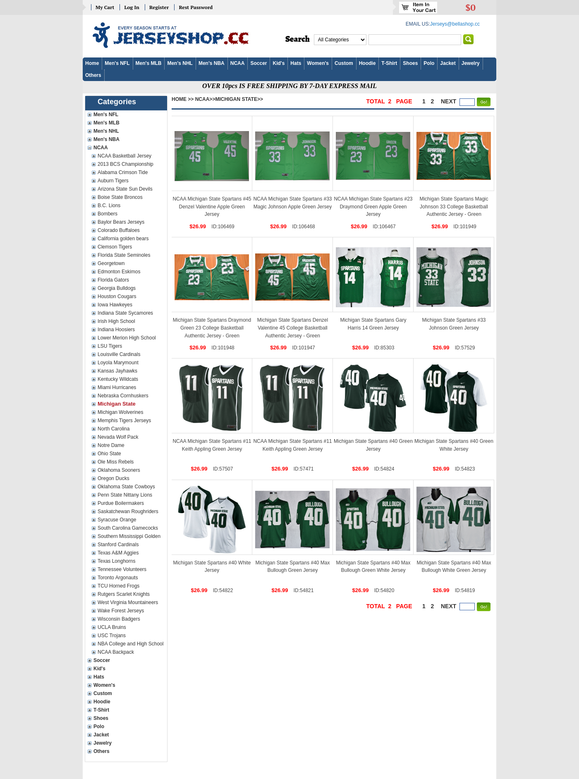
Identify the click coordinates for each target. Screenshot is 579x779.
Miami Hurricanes (117, 387)
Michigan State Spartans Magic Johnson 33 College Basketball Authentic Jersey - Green (453, 206)
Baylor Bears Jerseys (121, 222)
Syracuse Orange (117, 520)
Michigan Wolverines (121, 412)
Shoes (410, 63)
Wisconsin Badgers (119, 619)
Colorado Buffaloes (119, 230)
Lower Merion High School (127, 338)
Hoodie (367, 63)
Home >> (183, 99)
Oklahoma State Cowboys (126, 487)
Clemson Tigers (115, 247)
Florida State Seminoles (124, 255)
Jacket (447, 63)
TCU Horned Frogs (118, 586)
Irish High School (116, 321)
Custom (344, 63)
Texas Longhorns (116, 561)
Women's (318, 63)
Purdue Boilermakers (121, 503)
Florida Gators (113, 280)
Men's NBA (212, 63)
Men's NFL (117, 63)
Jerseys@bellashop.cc (455, 24)
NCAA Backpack (116, 652)
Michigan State (117, 404)
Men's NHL (180, 63)
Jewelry (471, 63)
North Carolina (113, 429)
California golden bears (123, 238)
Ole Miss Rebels (116, 462)
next (448, 101)
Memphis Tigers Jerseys (124, 420)
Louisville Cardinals (119, 354)
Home (92, 63)
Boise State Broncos (120, 197)
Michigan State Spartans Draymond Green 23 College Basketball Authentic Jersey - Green (212, 327)
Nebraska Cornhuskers (123, 396)
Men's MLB (149, 63)
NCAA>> (205, 99)
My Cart (105, 7)
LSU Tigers (110, 346)
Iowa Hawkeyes (115, 305)
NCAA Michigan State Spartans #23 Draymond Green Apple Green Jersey (373, 206)
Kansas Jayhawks (117, 371)
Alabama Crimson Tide (123, 172)
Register (159, 7)
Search (297, 39)
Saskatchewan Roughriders (128, 511)
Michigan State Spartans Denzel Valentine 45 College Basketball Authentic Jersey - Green (292, 327)
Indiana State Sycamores (125, 313)
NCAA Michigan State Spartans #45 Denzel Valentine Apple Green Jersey (211, 206)
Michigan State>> (239, 99)
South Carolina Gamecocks (128, 528)
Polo (428, 63)
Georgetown (111, 263)
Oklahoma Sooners (119, 470)
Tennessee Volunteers (122, 569)
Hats (295, 63)
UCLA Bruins (112, 627)
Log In (131, 7)
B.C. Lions (109, 205)
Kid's (279, 63)
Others (93, 75)
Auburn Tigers (113, 181)
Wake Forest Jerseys (121, 611)
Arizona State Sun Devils (125, 189)
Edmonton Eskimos (119, 272)
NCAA (237, 63)
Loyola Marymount (118, 363)
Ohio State (109, 453)
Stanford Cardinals (118, 544)
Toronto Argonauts (118, 578)
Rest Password (196, 7)
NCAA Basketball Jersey (124, 156)
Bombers (107, 214)
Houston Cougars (117, 296)
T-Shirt (389, 63)
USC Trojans (112, 635)
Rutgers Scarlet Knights (124, 594)
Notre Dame (111, 445)
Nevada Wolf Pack (118, 437)
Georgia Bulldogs (117, 288)
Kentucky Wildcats (118, 379)
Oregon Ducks (113, 478)
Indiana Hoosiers (116, 329)
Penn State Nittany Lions (125, 495)
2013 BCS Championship (125, 164)
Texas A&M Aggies (118, 553)
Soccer (258, 63)
